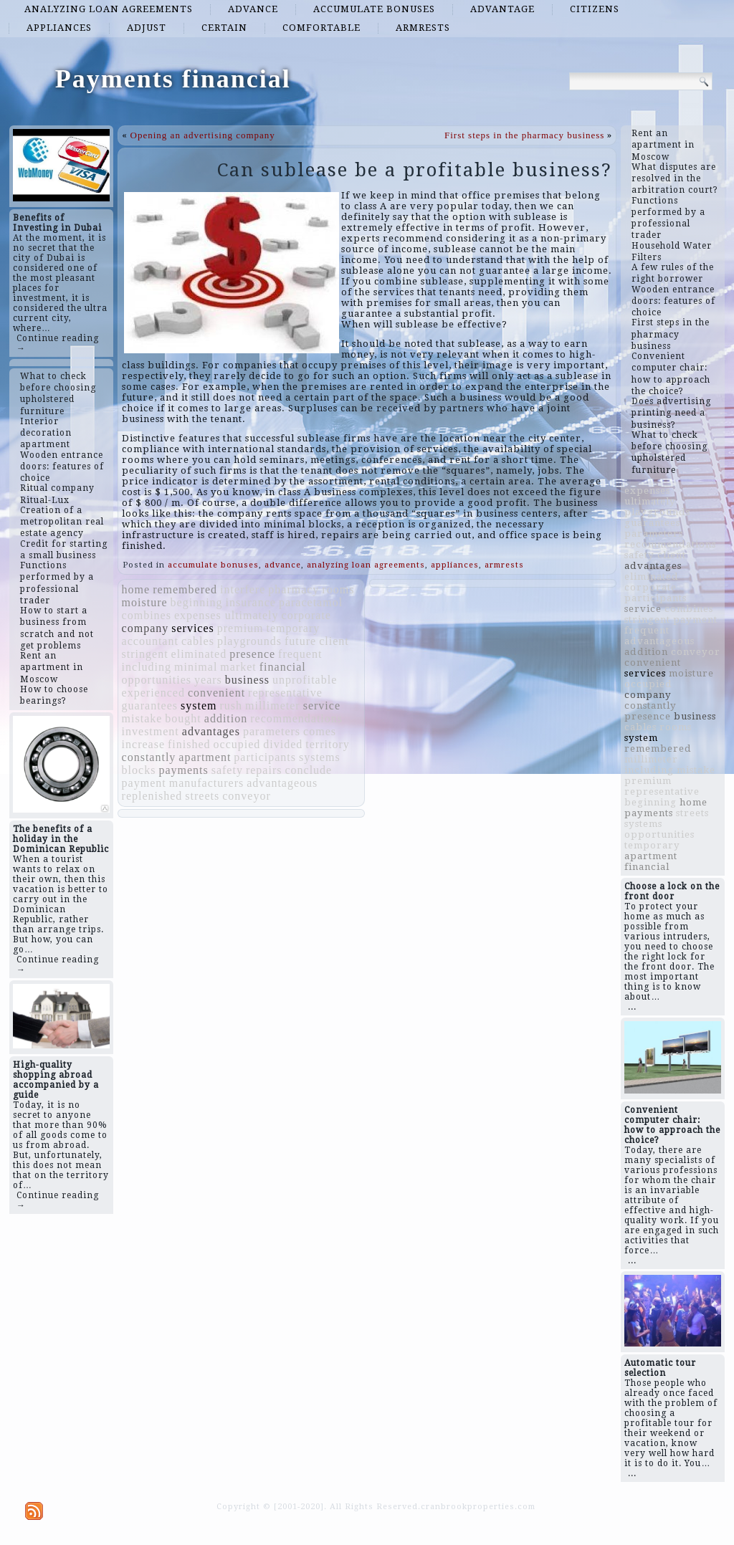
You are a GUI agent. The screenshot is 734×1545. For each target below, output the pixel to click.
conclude (308, 770)
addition (225, 718)
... (632, 1007)
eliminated (199, 654)
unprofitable (304, 680)
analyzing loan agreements (108, 9)
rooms (338, 589)
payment (144, 783)
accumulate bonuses (374, 9)
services (192, 628)
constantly (149, 757)
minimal (195, 667)
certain (224, 27)
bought (183, 718)
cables (197, 641)
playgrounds (249, 641)
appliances (59, 27)
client (334, 641)
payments (183, 770)
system (198, 705)
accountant (150, 641)
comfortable (321, 27)
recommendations (296, 718)
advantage (502, 9)
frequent (300, 654)
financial (282, 667)
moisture (145, 602)
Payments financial (173, 78)
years (208, 680)
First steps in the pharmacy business (524, 135)
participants (265, 757)
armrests (423, 27)
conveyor (246, 796)
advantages (211, 731)
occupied (237, 744)
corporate (306, 615)
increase (143, 744)
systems (319, 757)
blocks (139, 770)
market (238, 667)
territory (327, 744)
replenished (152, 796)
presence (252, 654)
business (247, 680)
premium (240, 628)
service (321, 705)
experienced (153, 693)
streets (202, 796)
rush (230, 705)
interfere (242, 589)
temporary (293, 628)
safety (227, 770)
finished (189, 744)
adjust (146, 27)
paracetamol (311, 602)
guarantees (150, 705)
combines (146, 615)
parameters (271, 731)
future (300, 641)
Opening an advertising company (202, 135)
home (136, 589)
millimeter (272, 705)
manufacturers (206, 783)
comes (319, 731)
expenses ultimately (226, 615)
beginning (197, 602)
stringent (145, 654)
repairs (264, 770)
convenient (216, 693)
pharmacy (293, 589)
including (146, 667)
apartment (204, 757)
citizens (594, 9)
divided (282, 744)
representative (285, 693)
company (145, 628)
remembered (185, 589)
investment (150, 731)
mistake (142, 718)
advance (253, 9)
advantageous (282, 783)
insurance (251, 602)
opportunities (156, 680)
